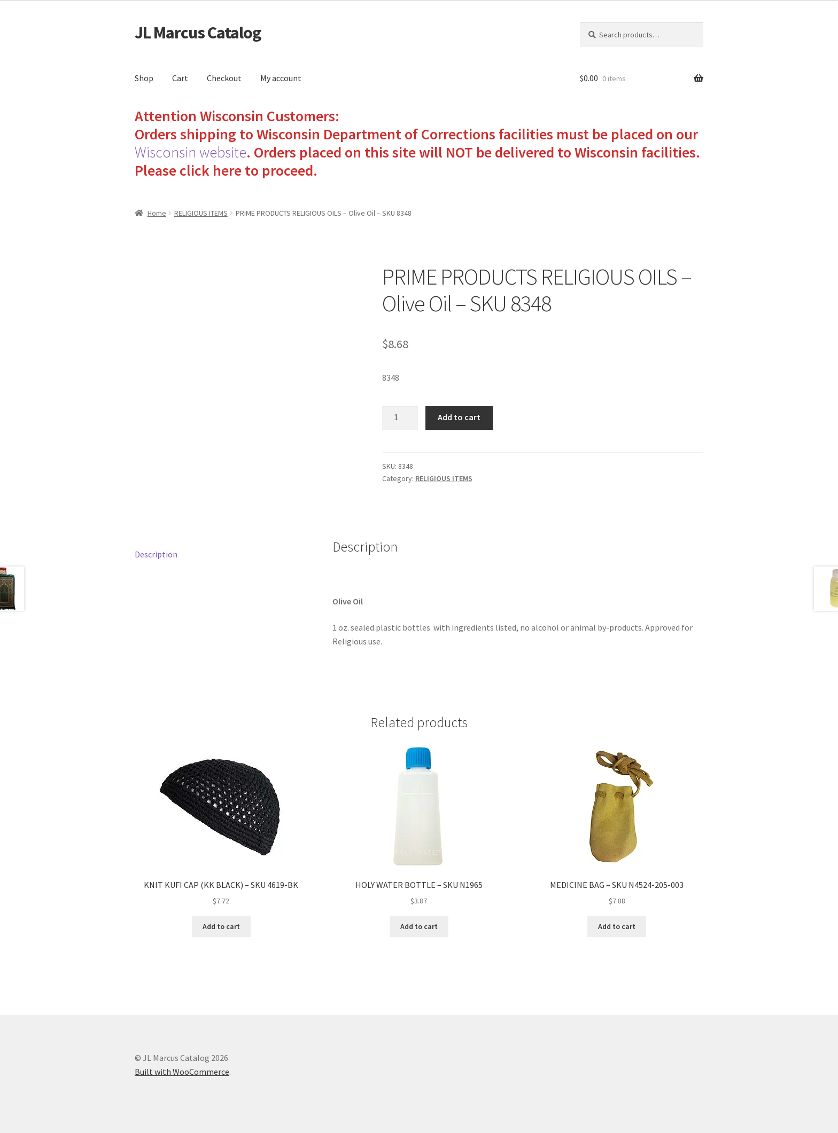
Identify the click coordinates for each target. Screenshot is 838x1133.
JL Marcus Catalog (198, 32)
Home (157, 213)
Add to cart (459, 417)
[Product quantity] (400, 418)
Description (156, 554)
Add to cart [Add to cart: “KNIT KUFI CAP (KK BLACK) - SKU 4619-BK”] (221, 926)
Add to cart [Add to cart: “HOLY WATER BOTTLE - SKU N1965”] (419, 926)
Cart (180, 78)
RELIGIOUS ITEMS (201, 213)
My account (280, 78)
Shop (144, 78)
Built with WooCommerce (182, 1071)
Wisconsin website (190, 152)
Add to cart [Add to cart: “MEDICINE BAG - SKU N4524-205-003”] (616, 926)
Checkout (224, 78)
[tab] (221, 555)
